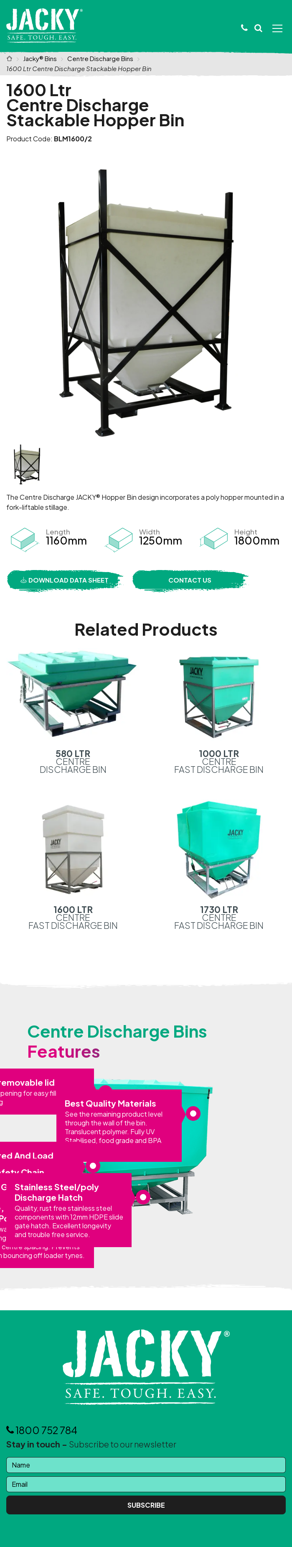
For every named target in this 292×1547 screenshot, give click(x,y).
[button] (258, 28)
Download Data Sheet (64, 580)
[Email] (146, 1484)
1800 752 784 (41, 1430)
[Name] (146, 1465)
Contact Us (189, 580)
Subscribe (146, 1505)
